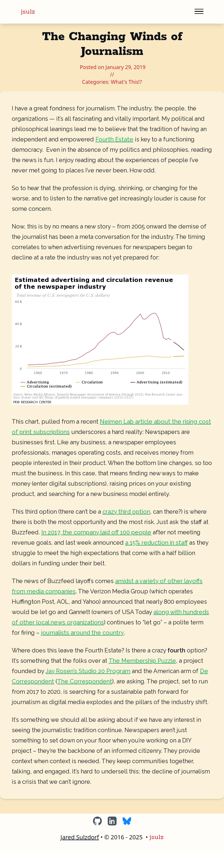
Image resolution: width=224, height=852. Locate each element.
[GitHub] (97, 821)
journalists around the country (82, 632)
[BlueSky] (126, 821)
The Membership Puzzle (142, 660)
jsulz (28, 12)
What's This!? (126, 81)
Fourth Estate (114, 139)
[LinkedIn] (112, 821)
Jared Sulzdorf (79, 837)
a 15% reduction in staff (156, 542)
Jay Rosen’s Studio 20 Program (88, 671)
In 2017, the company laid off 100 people (96, 532)
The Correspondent (84, 681)
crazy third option (126, 511)
